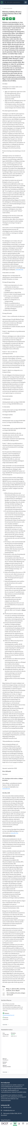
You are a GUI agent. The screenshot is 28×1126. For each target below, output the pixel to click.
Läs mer (6, 1024)
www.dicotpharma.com (8, 1015)
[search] (15, 2)
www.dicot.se (19, 269)
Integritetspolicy (5, 1120)
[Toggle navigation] (25, 2)
